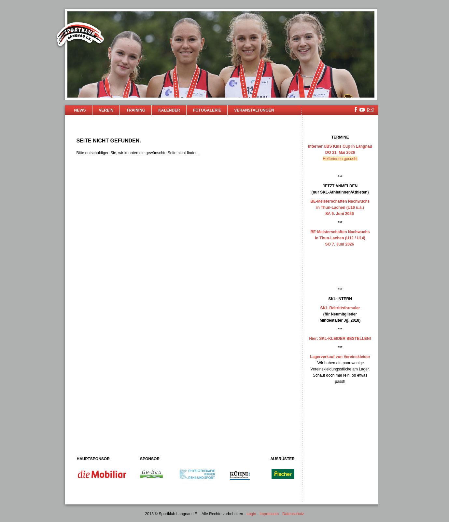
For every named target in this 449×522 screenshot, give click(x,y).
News (80, 110)
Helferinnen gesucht (340, 158)
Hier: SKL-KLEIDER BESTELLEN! (340, 338)
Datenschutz (293, 514)
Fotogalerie (207, 110)
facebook (356, 109)
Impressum (269, 514)
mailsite (370, 110)
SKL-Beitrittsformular (340, 308)
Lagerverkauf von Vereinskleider (340, 357)
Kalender (169, 110)
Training (135, 110)
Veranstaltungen (254, 110)
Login (251, 514)
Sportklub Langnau (80, 35)
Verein (106, 110)
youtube (362, 110)
